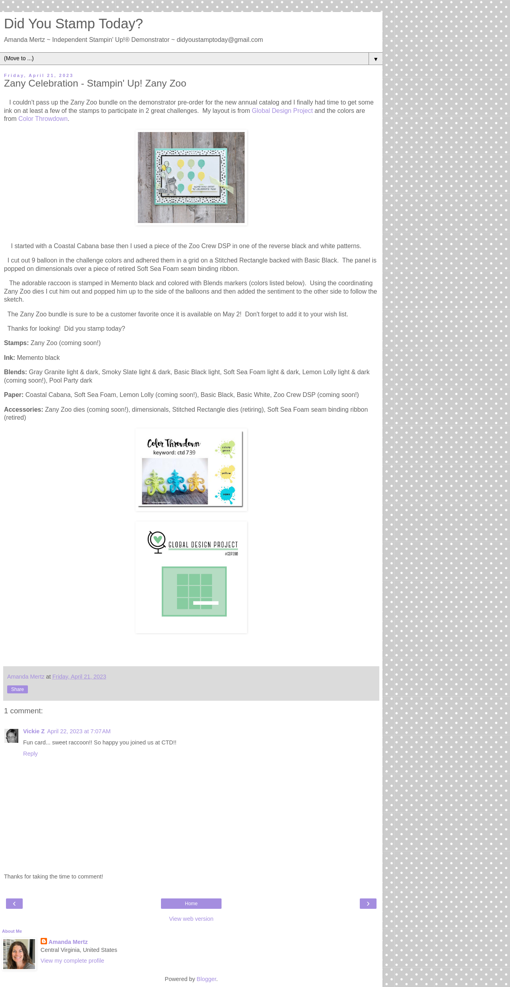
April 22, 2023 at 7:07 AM (79, 731)
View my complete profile (72, 960)
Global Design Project (281, 110)
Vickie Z (34, 731)
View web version (191, 919)
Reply (30, 753)
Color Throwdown (43, 118)
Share (17, 689)
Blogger (206, 979)
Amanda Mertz (68, 942)
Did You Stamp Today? (73, 23)
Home (191, 903)
